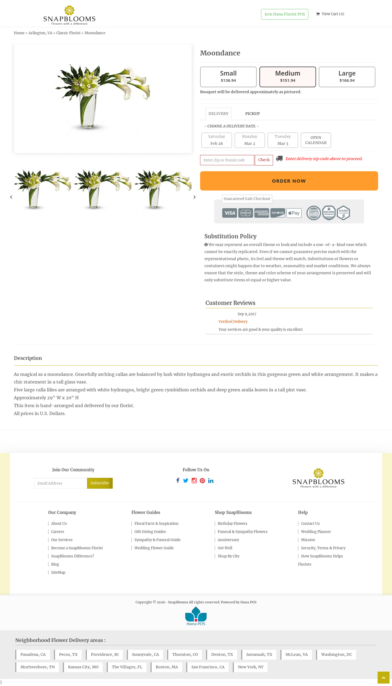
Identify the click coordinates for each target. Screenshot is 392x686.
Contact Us (310, 523)
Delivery (218, 113)
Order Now (289, 181)
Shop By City (228, 556)
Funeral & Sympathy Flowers (243, 531)
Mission (308, 540)
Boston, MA (167, 667)
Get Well (225, 548)
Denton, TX (222, 654)
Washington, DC (336, 654)
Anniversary (228, 540)
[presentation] (11, 196)
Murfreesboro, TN (37, 667)
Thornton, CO (185, 654)
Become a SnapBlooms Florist (77, 548)
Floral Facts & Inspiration (156, 523)
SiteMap (58, 572)
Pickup (252, 113)
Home (19, 33)
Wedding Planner (316, 531)
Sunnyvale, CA (145, 654)
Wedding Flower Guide (154, 548)
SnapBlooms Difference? (72, 556)
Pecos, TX (68, 654)
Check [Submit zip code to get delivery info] (264, 159)
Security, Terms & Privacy (323, 548)
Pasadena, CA (33, 654)
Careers (57, 531)
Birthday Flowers (232, 523)
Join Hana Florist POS (285, 14)
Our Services (62, 540)
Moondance (95, 33)
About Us (59, 523)
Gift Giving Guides (150, 531)
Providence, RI (105, 654)
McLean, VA (297, 654)
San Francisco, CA (208, 667)
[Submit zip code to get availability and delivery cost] (227, 160)
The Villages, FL (127, 667)
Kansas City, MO (83, 667)
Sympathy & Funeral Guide (157, 540)
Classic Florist (68, 33)
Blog (55, 564)
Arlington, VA (40, 33)
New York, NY (251, 667)
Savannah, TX (259, 654)
